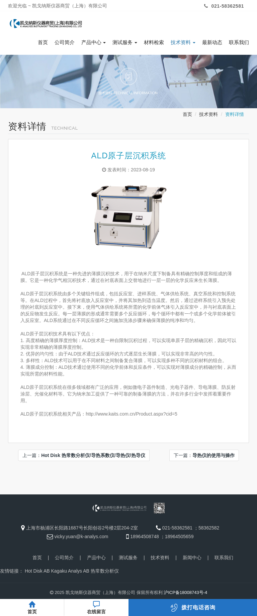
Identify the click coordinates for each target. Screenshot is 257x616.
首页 (43, 42)
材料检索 (154, 42)
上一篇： (83, 455)
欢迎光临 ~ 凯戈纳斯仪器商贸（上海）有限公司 (57, 5)
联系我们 (239, 42)
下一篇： (204, 455)
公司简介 (65, 42)
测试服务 (124, 42)
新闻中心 (192, 557)
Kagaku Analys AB (70, 571)
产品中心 (93, 42)
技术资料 (183, 42)
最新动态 (212, 42)
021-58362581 (223, 6)
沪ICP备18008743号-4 (185, 592)
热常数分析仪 (105, 571)
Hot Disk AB (37, 571)
